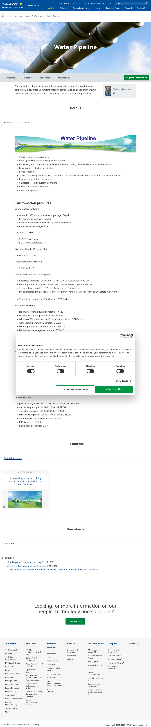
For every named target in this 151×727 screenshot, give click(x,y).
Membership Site (97, 3)
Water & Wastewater (35, 16)
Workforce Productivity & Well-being (33, 652)
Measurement (52, 661)
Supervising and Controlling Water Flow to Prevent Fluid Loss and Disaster (25, 481)
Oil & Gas (9, 653)
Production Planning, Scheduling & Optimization (34, 693)
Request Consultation (136, 77)
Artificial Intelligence (96, 678)
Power (7, 670)
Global (109, 3)
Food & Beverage (12, 688)
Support (128, 8)
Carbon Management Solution (31, 702)
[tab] (8, 122)
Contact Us (142, 8)
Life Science (51, 677)
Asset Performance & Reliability (34, 665)
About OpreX (93, 661)
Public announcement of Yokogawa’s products (55, 683)
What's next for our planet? (95, 651)
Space (7, 712)
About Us (76, 3)
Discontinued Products (52, 690)
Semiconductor (11, 708)
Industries (50, 8)
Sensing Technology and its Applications (96, 691)
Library (98, 8)
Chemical (9, 666)
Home (9, 16)
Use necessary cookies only (75, 389)
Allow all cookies (114, 389)
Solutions (64, 8)
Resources (71, 655)
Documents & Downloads (72, 651)
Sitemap (36, 724)
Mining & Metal (11, 681)
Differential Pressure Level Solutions (30, 566)
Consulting (51, 664)
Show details (122, 381)
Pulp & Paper (10, 691)
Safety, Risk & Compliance (31, 659)
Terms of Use (9, 724)
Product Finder (114, 659)
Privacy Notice (23, 724)
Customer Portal (114, 663)
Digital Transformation (94, 673)
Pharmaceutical (11, 684)
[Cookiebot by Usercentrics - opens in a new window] (121, 336)
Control (50, 657)
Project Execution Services (53, 669)
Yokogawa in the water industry (27, 562)
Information (51, 653)
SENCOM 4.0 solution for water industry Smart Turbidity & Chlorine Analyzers (50, 569)
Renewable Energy (13, 673)
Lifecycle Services (54, 674)
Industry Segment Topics (95, 656)
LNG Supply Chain (12, 663)
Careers (86, 3)
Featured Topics (113, 8)
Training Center (114, 655)
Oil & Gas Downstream (10, 658)
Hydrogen (9, 677)
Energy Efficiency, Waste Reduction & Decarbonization (33, 677)
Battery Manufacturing (11, 703)
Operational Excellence (31, 670)
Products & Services (81, 8)
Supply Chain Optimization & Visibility (32, 685)
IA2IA (90, 669)
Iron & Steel (10, 695)
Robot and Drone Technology (95, 685)
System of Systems (95, 665)
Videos (70, 659)
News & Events (64, 3)
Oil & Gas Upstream (13, 650)
